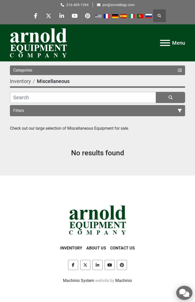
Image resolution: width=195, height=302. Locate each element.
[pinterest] (87, 15)
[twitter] (48, 15)
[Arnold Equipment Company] (97, 219)
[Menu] (165, 43)
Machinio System (78, 280)
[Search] (83, 97)
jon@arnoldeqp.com (119, 5)
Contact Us (122, 248)
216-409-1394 (77, 5)
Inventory (71, 248)
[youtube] (74, 15)
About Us (96, 248)
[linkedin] (61, 15)
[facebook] (35, 15)
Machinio (123, 280)
